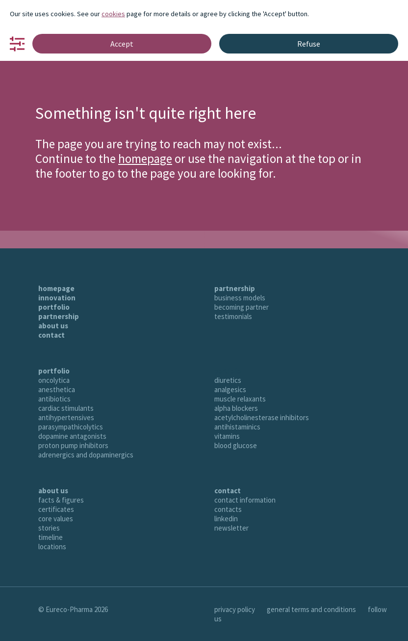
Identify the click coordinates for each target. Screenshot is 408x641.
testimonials (233, 316)
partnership (58, 316)
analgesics (230, 389)
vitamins (227, 436)
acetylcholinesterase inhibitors (261, 417)
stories (49, 528)
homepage (145, 158)
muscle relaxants (240, 398)
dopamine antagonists (72, 436)
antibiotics (54, 398)
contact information (245, 500)
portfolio (54, 307)
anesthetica (56, 389)
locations (52, 546)
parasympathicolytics (70, 426)
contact (51, 335)
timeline (50, 537)
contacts (228, 509)
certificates (56, 509)
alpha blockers (236, 408)
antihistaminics (237, 426)
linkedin (226, 518)
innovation (57, 297)
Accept (121, 44)
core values (55, 518)
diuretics (227, 380)
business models (239, 297)
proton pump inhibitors (73, 445)
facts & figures (61, 500)
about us (53, 325)
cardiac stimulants (66, 408)
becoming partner (241, 307)
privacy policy (234, 609)
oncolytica (54, 380)
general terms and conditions (311, 609)
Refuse (308, 44)
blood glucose (235, 445)
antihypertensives (66, 417)
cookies (113, 13)
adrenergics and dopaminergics (85, 454)
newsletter (231, 528)
